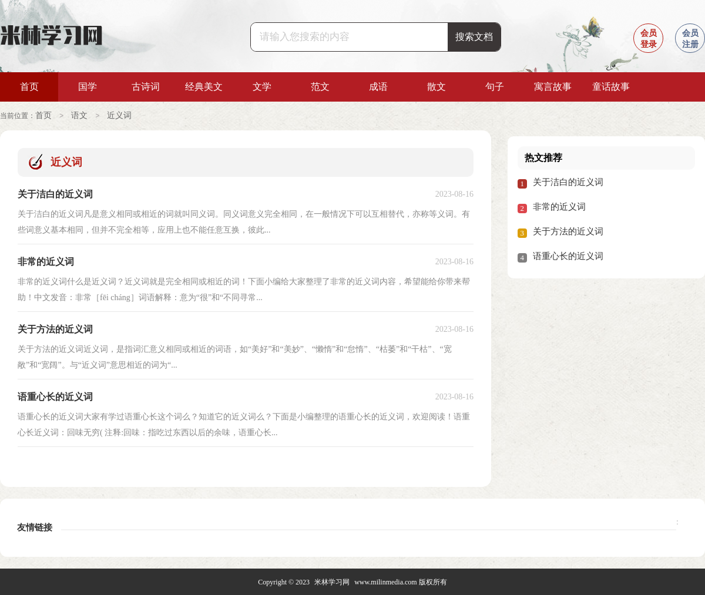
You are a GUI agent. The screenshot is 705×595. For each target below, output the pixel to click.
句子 (494, 87)
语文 (79, 115)
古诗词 (146, 87)
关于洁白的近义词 (568, 181)
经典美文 (204, 87)
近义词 (119, 115)
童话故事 (611, 87)
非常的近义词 (559, 206)
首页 (29, 87)
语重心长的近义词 (568, 255)
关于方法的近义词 (568, 231)
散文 (436, 87)
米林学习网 (332, 581)
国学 (87, 87)
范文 (320, 87)
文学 (262, 87)
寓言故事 (553, 87)
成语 (378, 87)
